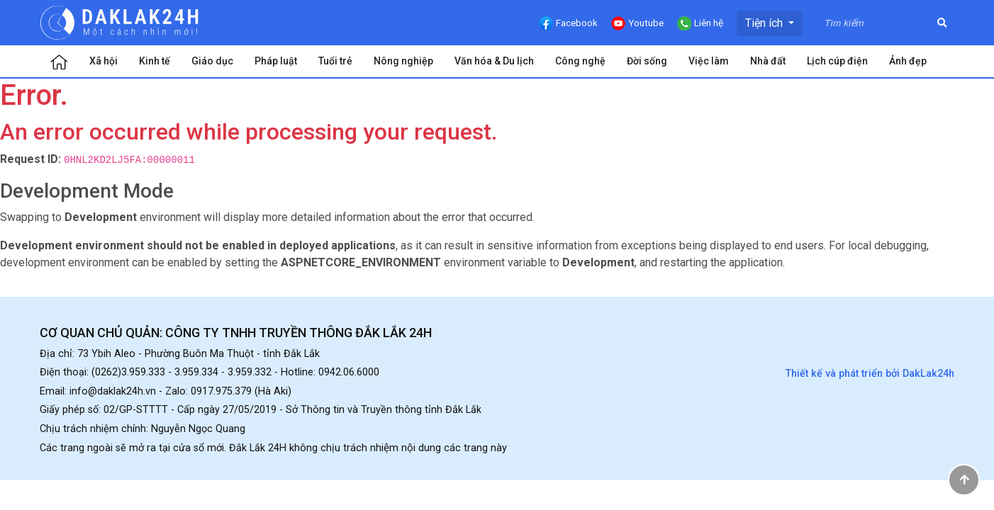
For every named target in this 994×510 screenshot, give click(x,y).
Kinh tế (154, 61)
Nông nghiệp (403, 61)
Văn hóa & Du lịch (494, 61)
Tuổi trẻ (335, 61)
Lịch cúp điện (837, 61)
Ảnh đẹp (908, 61)
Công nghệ (580, 61)
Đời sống (647, 61)
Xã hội (103, 61)
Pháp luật (276, 61)
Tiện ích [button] (765, 23)
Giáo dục (212, 61)
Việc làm (708, 61)
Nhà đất (768, 61)
